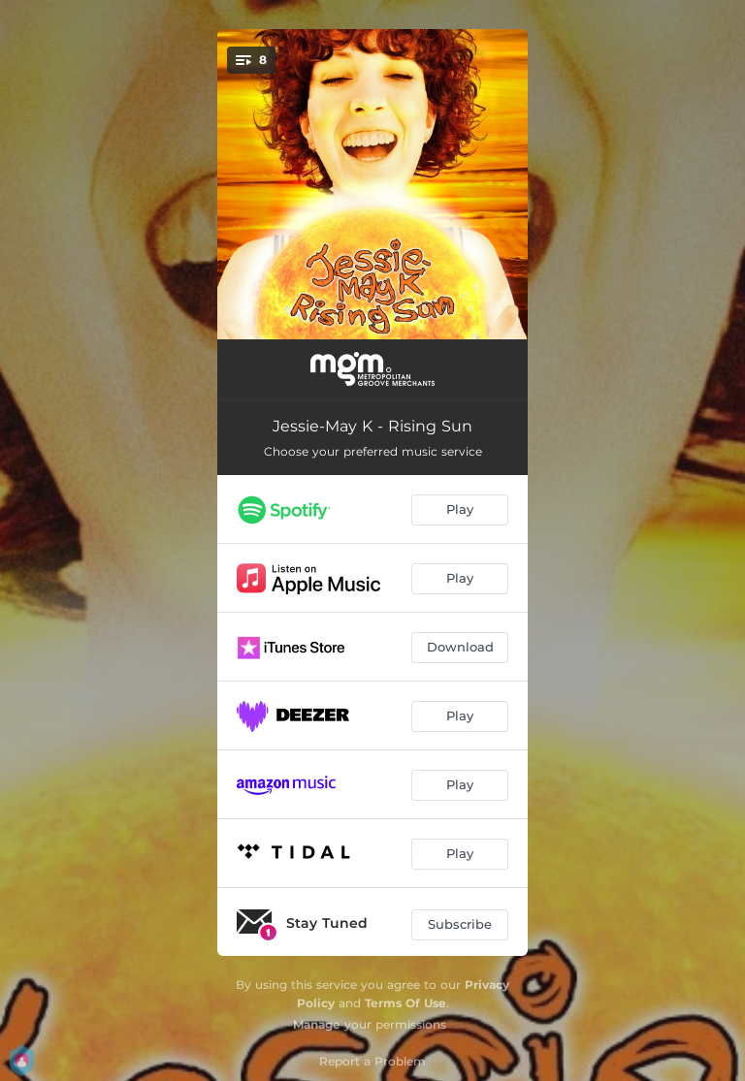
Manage (316, 1024)
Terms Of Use (405, 1003)
